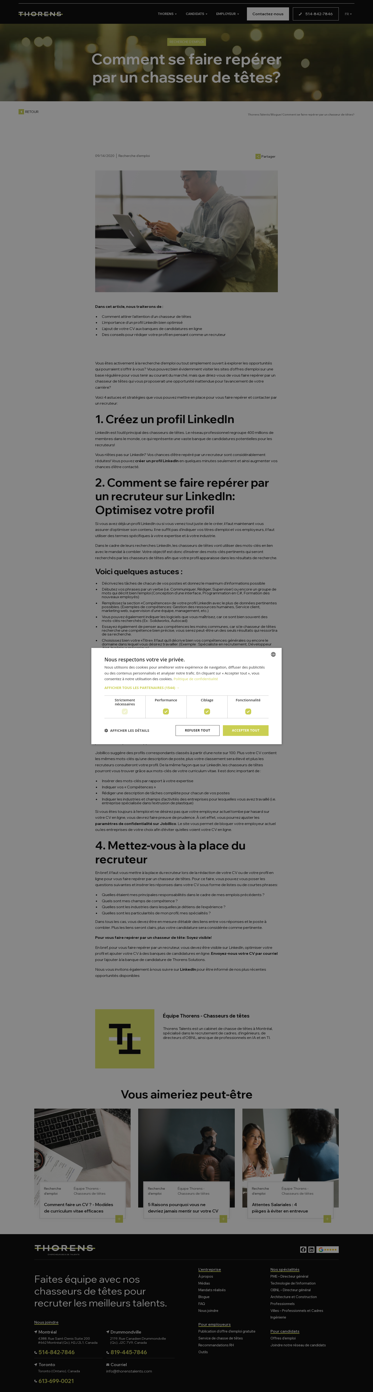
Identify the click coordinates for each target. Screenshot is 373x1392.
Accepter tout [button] (246, 730)
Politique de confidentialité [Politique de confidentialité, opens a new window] (196, 679)
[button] (186, 687)
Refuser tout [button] (197, 730)
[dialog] (186, 696)
